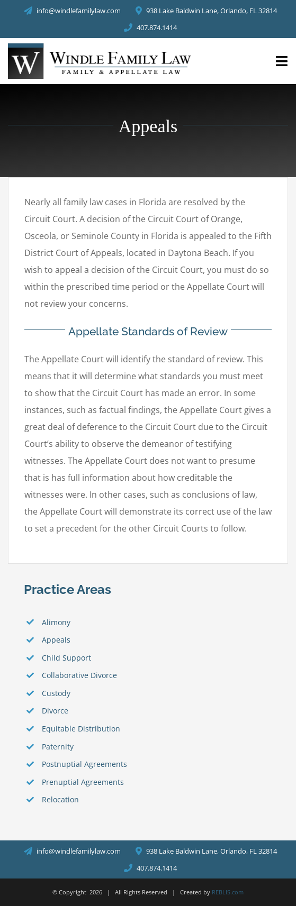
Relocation (60, 799)
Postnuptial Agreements (84, 764)
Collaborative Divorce (79, 675)
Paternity (58, 747)
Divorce (55, 711)
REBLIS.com (228, 892)
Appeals (56, 640)
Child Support (66, 658)
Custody (56, 693)
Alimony (56, 622)
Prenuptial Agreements (83, 782)
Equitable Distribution (81, 729)
